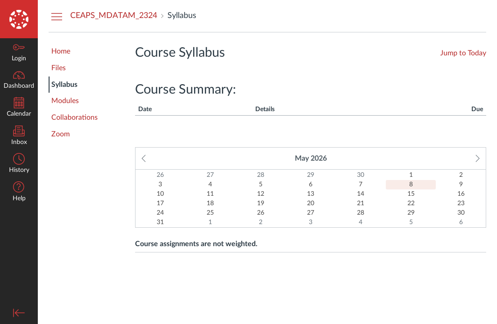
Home (60, 51)
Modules (65, 100)
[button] (19, 192)
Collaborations (74, 117)
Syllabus (64, 84)
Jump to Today (463, 53)
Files (58, 68)
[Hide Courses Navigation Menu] (57, 16)
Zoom (60, 134)
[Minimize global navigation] (19, 313)
